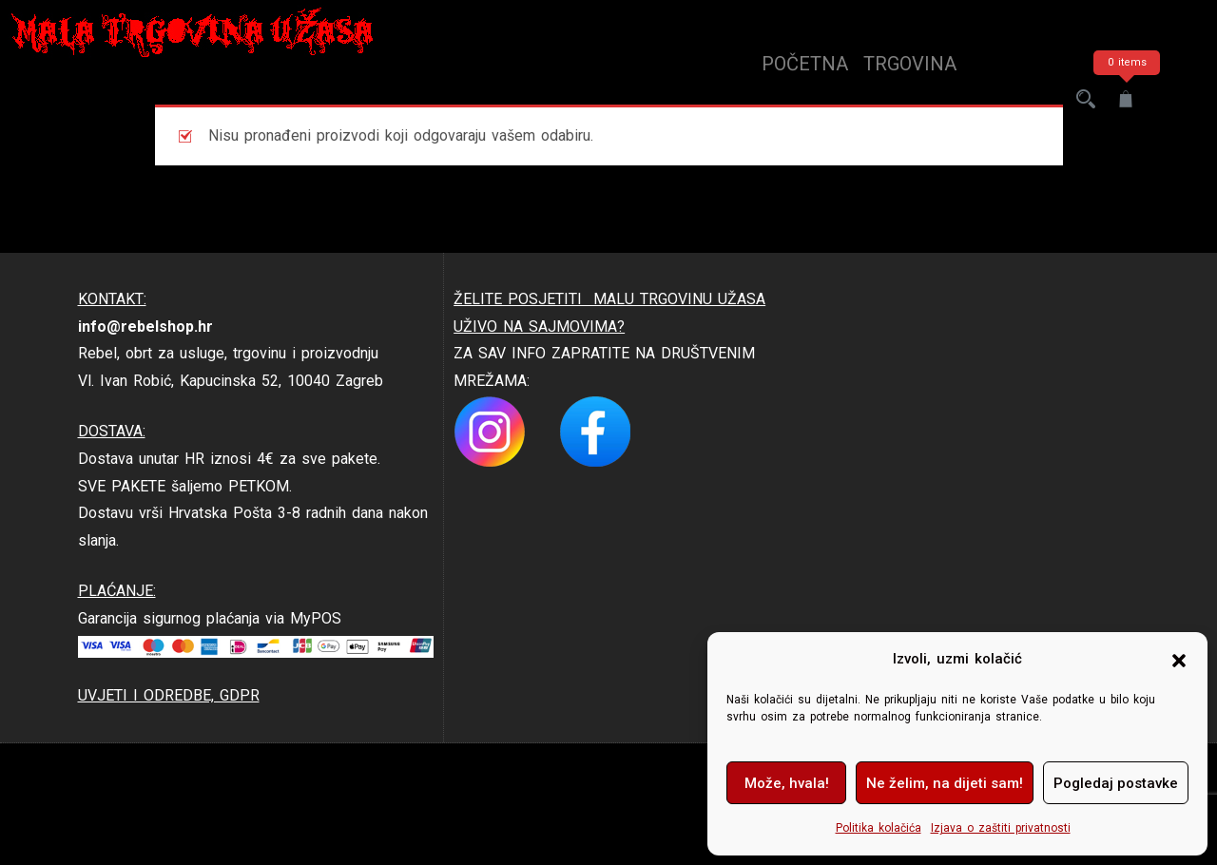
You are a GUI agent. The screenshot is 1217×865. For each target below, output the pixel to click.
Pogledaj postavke (1115, 783)
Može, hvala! (786, 783)
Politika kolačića (878, 828)
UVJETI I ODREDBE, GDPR (169, 695)
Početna (805, 63)
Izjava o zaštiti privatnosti (1001, 828)
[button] (1178, 659)
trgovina (909, 63)
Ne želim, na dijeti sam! (944, 783)
